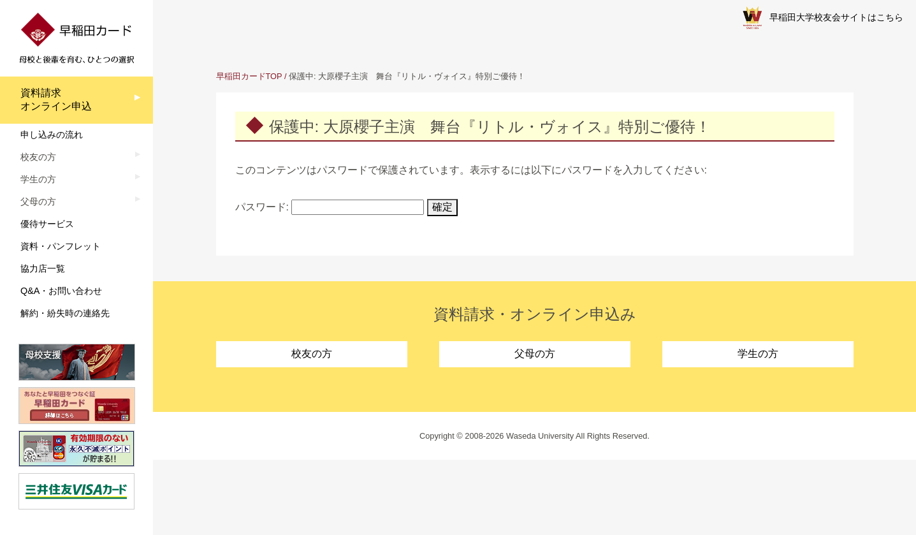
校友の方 (311, 353)
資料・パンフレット (60, 246)
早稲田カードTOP (249, 76)
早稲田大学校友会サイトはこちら (823, 17)
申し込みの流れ (51, 134)
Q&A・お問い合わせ (61, 291)
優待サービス (47, 224)
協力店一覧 (42, 268)
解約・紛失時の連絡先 (65, 313)
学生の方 (758, 353)
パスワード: (330, 207)
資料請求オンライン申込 (56, 99)
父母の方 (534, 353)
